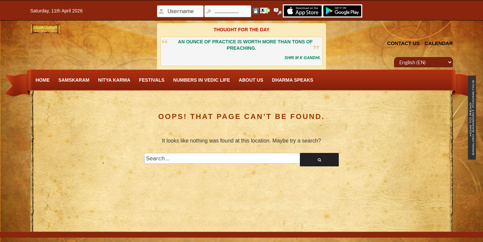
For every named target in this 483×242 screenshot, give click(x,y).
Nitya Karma (114, 80)
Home (43, 80)
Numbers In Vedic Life (201, 80)
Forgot (279, 11)
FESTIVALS (151, 80)
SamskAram (74, 80)
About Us (251, 80)
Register (265, 10)
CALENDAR (439, 43)
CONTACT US (403, 43)
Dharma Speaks (292, 80)
